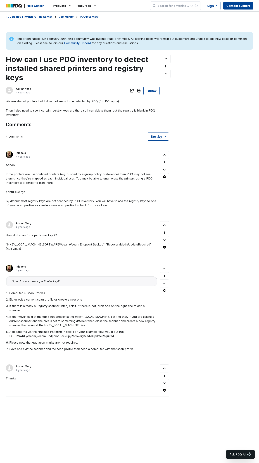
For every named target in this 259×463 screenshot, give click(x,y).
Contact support (238, 6)
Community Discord (77, 43)
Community (65, 16)
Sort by (156, 136)
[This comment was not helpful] (164, 170)
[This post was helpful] (166, 59)
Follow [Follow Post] (151, 91)
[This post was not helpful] (166, 74)
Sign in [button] (212, 6)
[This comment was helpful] (164, 155)
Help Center (35, 6)
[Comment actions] (164, 176)
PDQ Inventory (89, 16)
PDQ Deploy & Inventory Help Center (29, 16)
